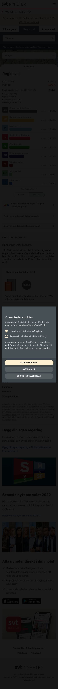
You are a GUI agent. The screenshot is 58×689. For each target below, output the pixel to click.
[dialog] (29, 344)
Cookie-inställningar (29, 376)
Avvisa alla (29, 369)
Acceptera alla (29, 362)
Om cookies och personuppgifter (33, 348)
